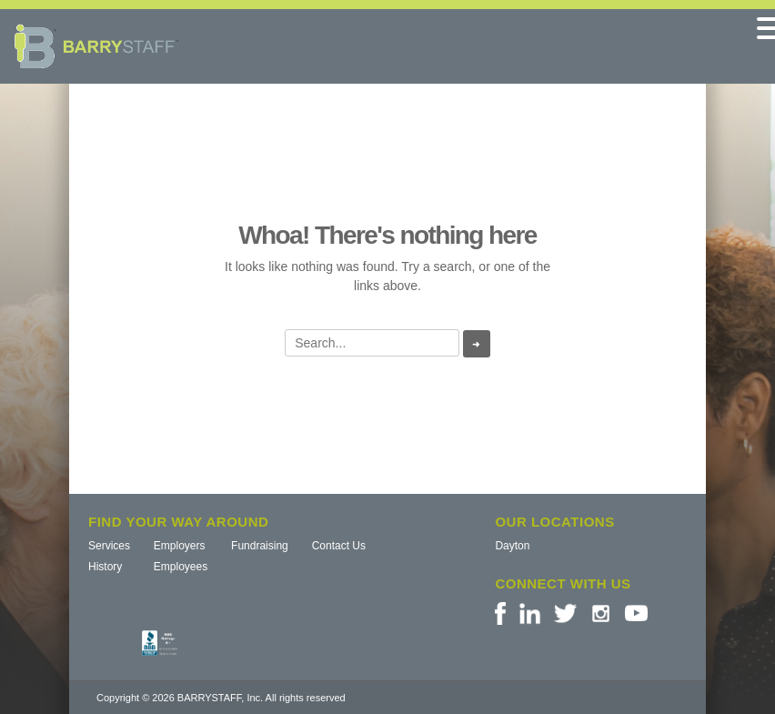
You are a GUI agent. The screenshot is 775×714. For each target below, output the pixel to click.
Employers (180, 545)
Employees (180, 566)
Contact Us (339, 545)
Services (109, 545)
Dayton (512, 545)
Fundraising (259, 545)
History (105, 566)
